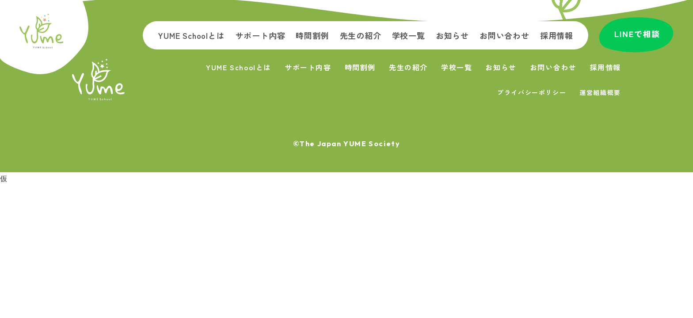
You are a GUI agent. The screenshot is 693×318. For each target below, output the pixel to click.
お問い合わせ (504, 35)
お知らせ (452, 35)
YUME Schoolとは (191, 35)
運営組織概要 (600, 92)
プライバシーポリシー (531, 92)
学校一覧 (408, 35)
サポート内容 (261, 35)
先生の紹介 (360, 35)
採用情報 (556, 35)
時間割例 (312, 35)
